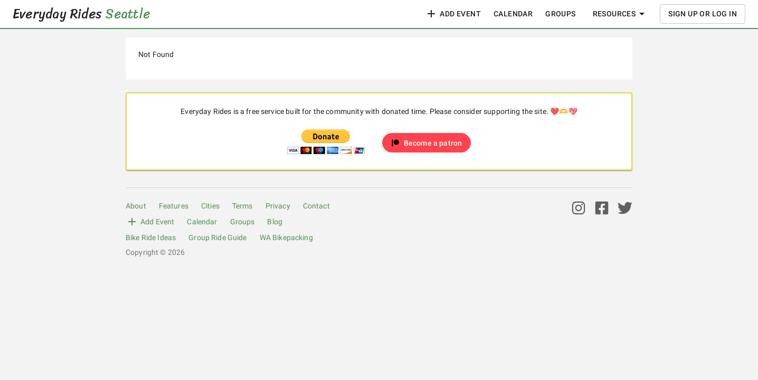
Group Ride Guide (217, 237)
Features (173, 206)
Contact (316, 206)
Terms (242, 206)
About (136, 206)
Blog (274, 221)
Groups (560, 14)
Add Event (453, 13)
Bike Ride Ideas (151, 237)
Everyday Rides (81, 13)
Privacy (278, 206)
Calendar (513, 14)
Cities (210, 206)
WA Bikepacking (286, 237)
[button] (426, 143)
